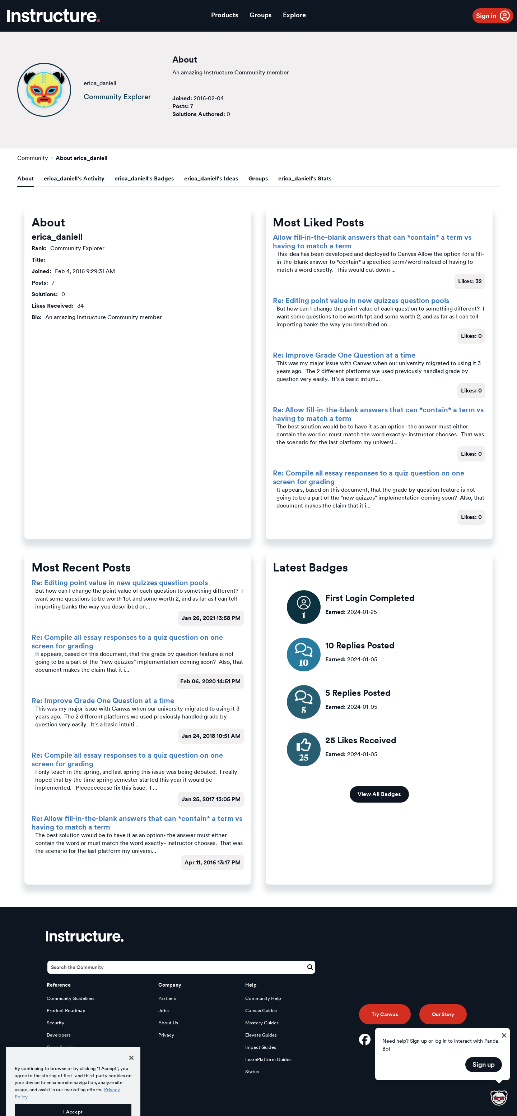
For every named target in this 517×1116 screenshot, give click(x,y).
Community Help (263, 998)
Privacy (166, 1035)
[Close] (131, 1072)
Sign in (486, 15)
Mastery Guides (262, 1022)
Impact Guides (260, 1047)
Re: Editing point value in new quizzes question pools (361, 300)
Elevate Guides (261, 1035)
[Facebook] (365, 1039)
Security (55, 1022)
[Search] (181, 967)
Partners (167, 998)
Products (224, 15)
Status (252, 1071)
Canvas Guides (261, 1010)
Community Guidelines (70, 998)
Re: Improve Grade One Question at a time (344, 355)
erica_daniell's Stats (305, 178)
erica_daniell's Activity (74, 178)
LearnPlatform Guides (268, 1059)
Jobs (163, 1010)
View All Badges (379, 794)
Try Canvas (385, 1014)
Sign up (483, 1064)
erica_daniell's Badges (144, 178)
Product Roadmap (66, 1010)
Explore (294, 15)
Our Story (443, 1014)
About (25, 178)
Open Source (61, 1047)
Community (32, 158)
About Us (168, 1022)
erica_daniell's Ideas (211, 178)
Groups (260, 15)
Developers (59, 1035)
